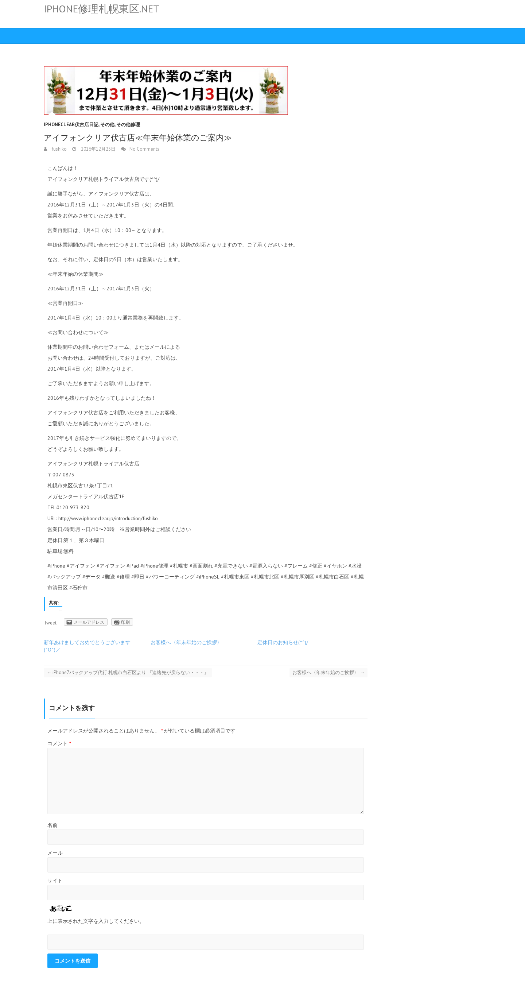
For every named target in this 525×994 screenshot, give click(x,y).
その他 (107, 124)
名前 (52, 825)
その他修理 (128, 124)
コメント (59, 743)
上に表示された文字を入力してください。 (95, 921)
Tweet (50, 623)
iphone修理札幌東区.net (101, 8)
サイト (55, 880)
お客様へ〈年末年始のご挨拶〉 (186, 642)
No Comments (144, 149)
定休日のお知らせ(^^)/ (282, 642)
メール (55, 853)
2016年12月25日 (98, 149)
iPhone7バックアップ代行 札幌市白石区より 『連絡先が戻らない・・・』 (128, 672)
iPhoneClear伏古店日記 (71, 124)
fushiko (59, 149)
